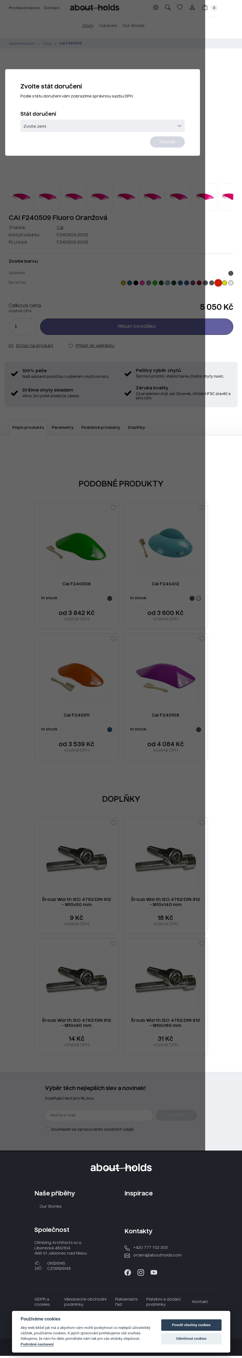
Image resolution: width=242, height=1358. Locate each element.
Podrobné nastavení (37, 1344)
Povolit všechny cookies (191, 1325)
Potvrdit (201, 155)
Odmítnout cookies (191, 1338)
